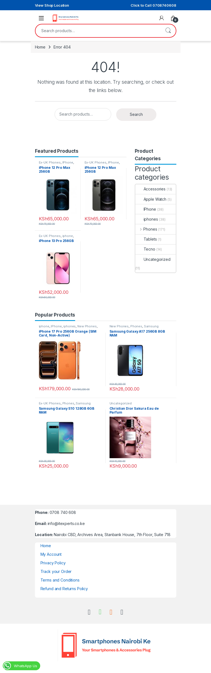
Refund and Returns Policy (64, 588)
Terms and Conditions (60, 580)
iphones (146, 219)
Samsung (151, 326)
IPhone (67, 162)
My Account (51, 554)
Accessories (150, 189)
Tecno (145, 249)
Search (168, 30)
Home (40, 47)
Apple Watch (150, 199)
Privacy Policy (53, 562)
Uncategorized (153, 259)
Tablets (146, 239)
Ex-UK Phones (50, 162)
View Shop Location (52, 5)
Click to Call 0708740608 (153, 5)
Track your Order (56, 571)
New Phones (87, 326)
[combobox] (97, 30)
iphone (67, 236)
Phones (146, 229)
